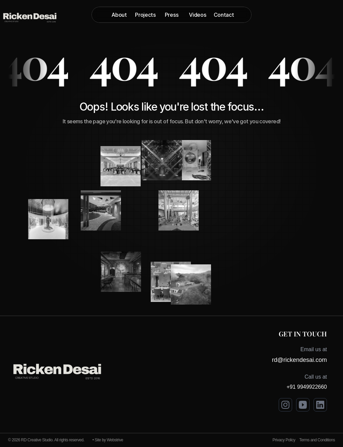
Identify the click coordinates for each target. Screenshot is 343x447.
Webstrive (115, 440)
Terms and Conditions (317, 440)
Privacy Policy (284, 440)
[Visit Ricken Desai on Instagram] (285, 404)
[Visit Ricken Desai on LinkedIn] (320, 404)
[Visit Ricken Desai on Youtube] (303, 404)
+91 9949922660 (306, 387)
